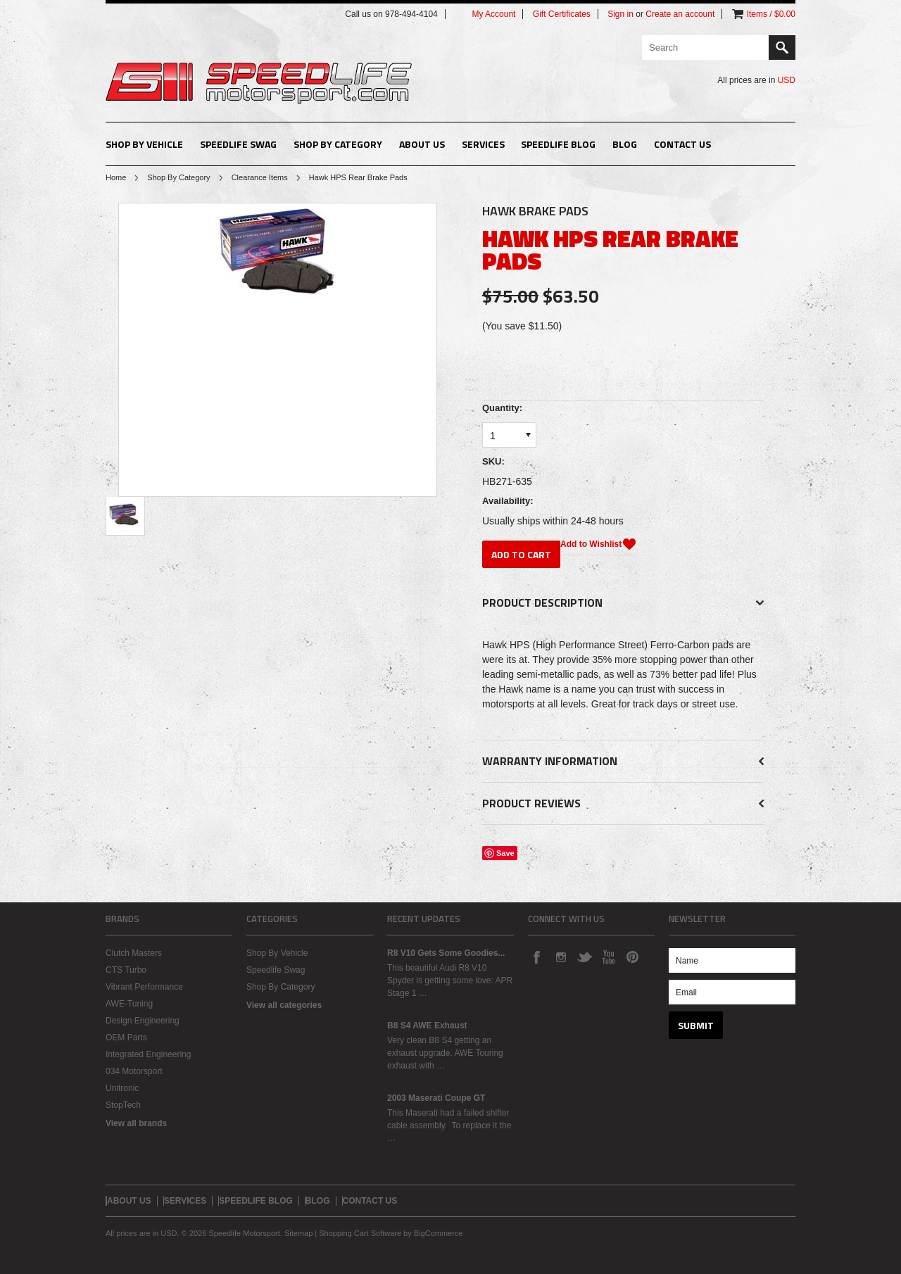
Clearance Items (260, 177)
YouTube (608, 956)
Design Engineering (142, 1021)
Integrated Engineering (148, 1054)
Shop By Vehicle (144, 144)
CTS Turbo (126, 970)
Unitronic (122, 1088)
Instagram (560, 956)
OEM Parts (126, 1037)
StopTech (123, 1105)
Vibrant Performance (144, 987)
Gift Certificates (562, 14)
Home (116, 177)
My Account (493, 14)
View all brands (136, 1123)
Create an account (679, 14)
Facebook (536, 956)
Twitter (584, 956)
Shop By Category (338, 144)
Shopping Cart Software (360, 1233)
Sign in (620, 14)
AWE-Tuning (129, 1004)
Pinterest (632, 956)
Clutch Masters (134, 953)
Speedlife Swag (238, 144)
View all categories (284, 1005)
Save (505, 853)
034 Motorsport (134, 1071)
